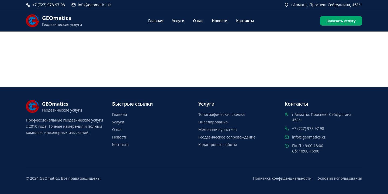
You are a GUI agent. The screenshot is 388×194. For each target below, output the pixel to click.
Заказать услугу (341, 20)
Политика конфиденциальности (282, 178)
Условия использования (340, 178)
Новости (219, 20)
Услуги (178, 20)
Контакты (245, 20)
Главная (155, 20)
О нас (198, 20)
